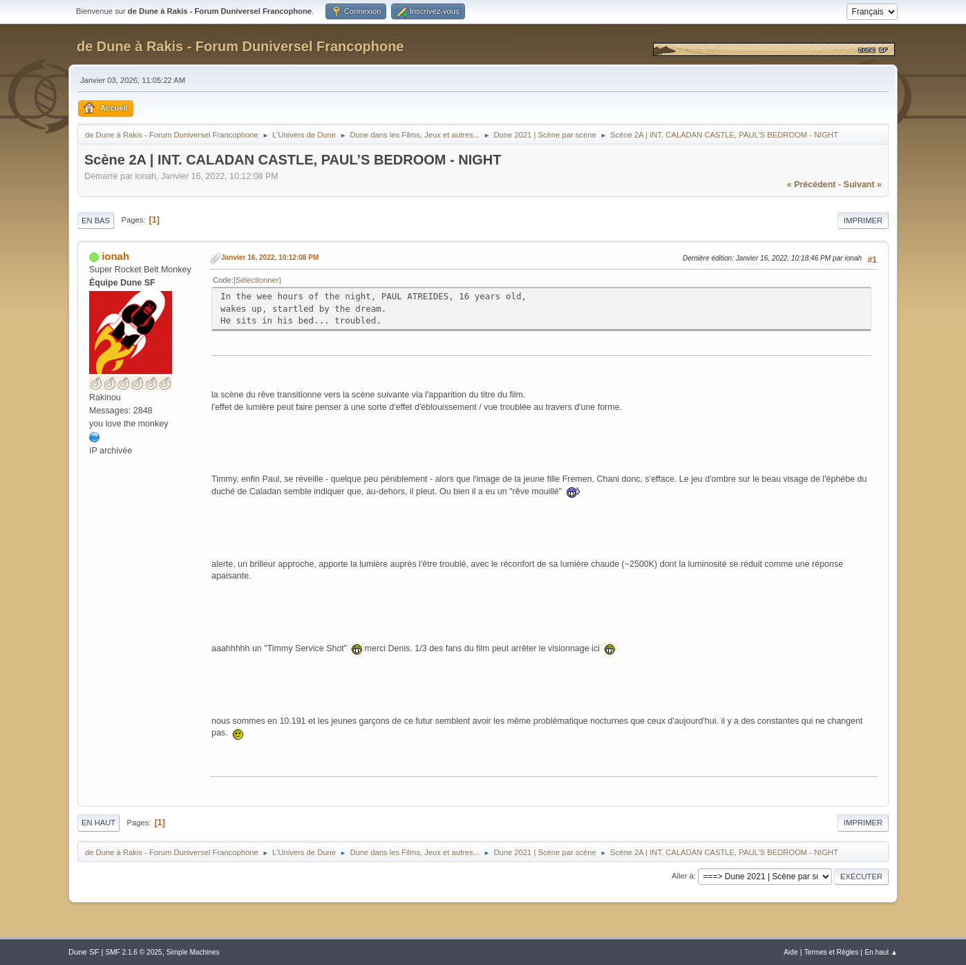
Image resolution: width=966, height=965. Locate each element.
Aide (790, 952)
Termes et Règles (831, 952)
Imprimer (863, 220)
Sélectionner (257, 280)
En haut (98, 822)
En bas (96, 220)
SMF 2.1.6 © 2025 (133, 952)
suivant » (863, 184)
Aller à (683, 876)
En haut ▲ (881, 952)
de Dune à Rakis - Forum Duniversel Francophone (240, 46)
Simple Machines (193, 952)
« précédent (811, 184)
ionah (115, 256)
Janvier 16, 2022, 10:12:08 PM (270, 257)
